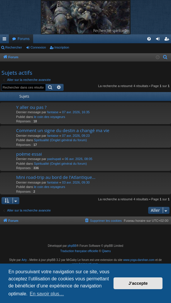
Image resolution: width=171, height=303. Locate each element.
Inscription (62, 47)
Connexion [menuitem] (159, 40)
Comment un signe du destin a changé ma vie (62, 130)
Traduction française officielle (79, 251)
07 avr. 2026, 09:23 (76, 135)
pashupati (54, 159)
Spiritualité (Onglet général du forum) (60, 140)
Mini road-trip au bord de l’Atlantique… (55, 177)
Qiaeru (106, 251)
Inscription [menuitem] (168, 40)
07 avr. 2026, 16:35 (76, 112)
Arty (24, 260)
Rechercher (13, 47)
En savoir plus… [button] (47, 293)
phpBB (72, 245)
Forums (24, 39)
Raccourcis (5, 40)
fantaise (53, 112)
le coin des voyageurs (49, 117)
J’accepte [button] (138, 283)
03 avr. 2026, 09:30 (76, 182)
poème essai (29, 154)
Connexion (38, 47)
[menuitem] (149, 38)
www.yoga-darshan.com (139, 260)
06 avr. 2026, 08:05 (78, 159)
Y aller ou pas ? (31, 107)
